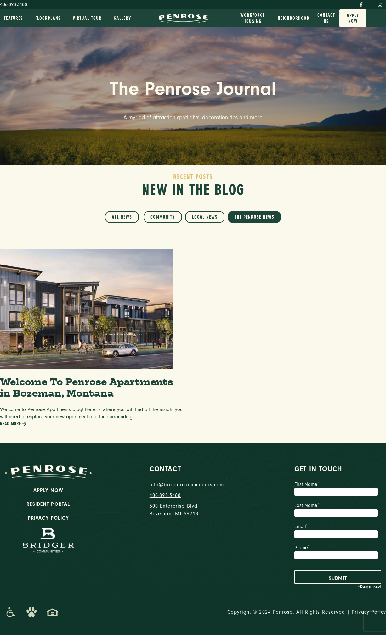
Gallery (122, 18)
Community (162, 217)
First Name (338, 489)
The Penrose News (254, 217)
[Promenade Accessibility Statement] (10, 612)
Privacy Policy (48, 518)
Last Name (338, 510)
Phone (338, 552)
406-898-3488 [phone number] (165, 495)
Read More (13, 424)
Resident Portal (48, 504)
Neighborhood (293, 18)
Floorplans (48, 18)
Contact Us (326, 18)
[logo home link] (183, 17)
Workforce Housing (252, 18)
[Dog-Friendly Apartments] (31, 612)
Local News (205, 217)
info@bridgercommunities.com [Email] (187, 484)
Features (13, 18)
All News (122, 217)
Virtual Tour (87, 18)
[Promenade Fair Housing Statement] (52, 612)
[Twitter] (370, 3)
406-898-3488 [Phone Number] (13, 4)
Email (338, 531)
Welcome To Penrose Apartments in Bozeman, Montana (86, 387)
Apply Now (353, 18)
